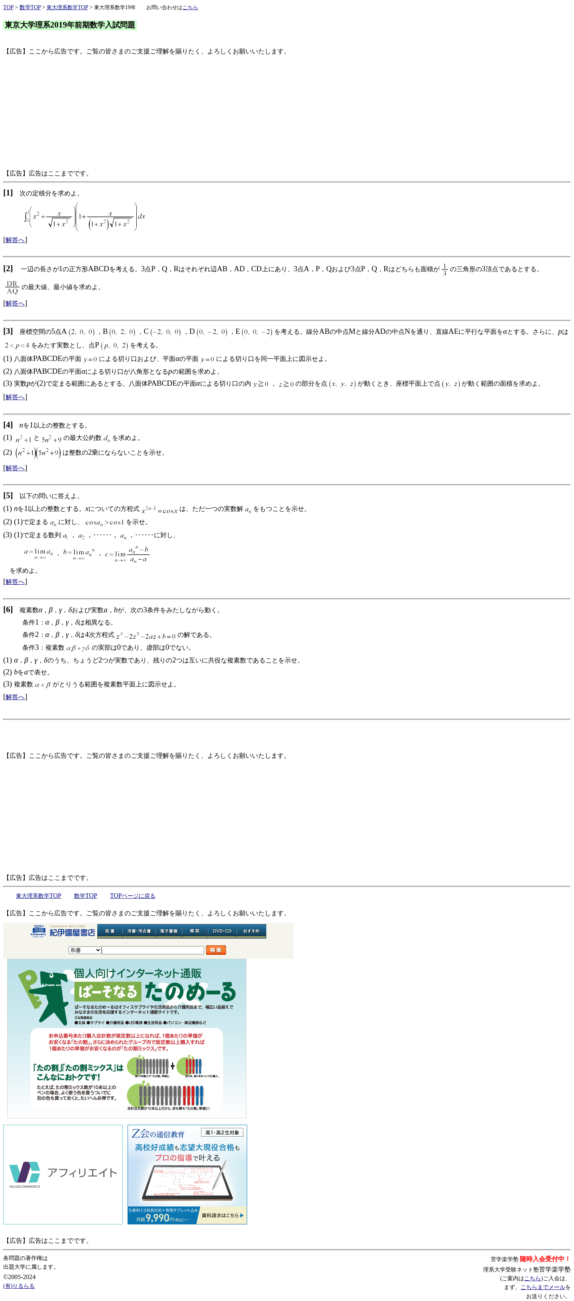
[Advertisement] (242, 112)
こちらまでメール (543, 1287)
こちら (532, 1278)
